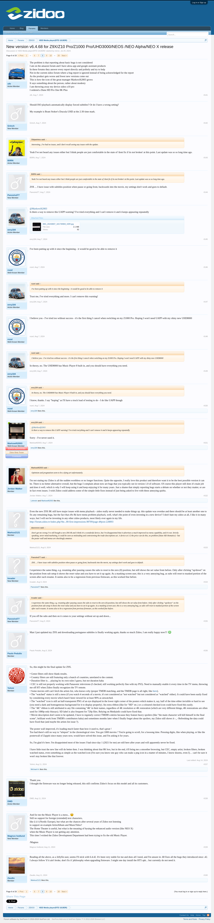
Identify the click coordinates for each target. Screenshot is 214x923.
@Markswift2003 (38, 208)
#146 (206, 267)
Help (192, 915)
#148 (206, 336)
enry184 (12, 229)
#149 (206, 371)
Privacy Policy (204, 919)
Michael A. (35, 769)
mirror (57, 51)
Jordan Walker (15, 488)
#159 (206, 847)
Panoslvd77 (14, 195)
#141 (206, 95)
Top (203, 915)
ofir (9, 83)
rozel (10, 270)
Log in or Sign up (199, 3)
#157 (206, 764)
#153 (206, 547)
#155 (206, 621)
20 (59, 56)
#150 (206, 406)
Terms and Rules (190, 919)
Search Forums (12, 33)
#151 (206, 443)
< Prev (20, 56)
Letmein (34, 501)
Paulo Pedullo (15, 653)
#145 (206, 239)
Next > (64, 56)
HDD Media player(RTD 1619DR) (31, 51)
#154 (206, 582)
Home (12, 28)
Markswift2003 (15, 443)
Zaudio (11, 878)
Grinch (11, 126)
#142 (206, 123)
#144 (206, 192)
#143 (206, 158)
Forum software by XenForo (27, 919)
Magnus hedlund (16, 836)
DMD (10, 801)
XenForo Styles (74, 919)
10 (51, 56)
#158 (206, 798)
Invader (11, 578)
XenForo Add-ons (59, 919)
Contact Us (184, 915)
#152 (206, 496)
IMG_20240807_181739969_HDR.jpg (58, 224)
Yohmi (11, 688)
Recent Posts (27, 33)
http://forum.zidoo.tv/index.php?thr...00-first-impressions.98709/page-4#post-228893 (71, 521)
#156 (206, 651)
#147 (206, 302)
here (155, 691)
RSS (208, 915)
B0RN (10, 160)
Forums (32, 28)
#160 (206, 875)
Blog (21, 28)
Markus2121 (14, 532)
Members (44, 28)
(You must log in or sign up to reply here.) (191, 892)
